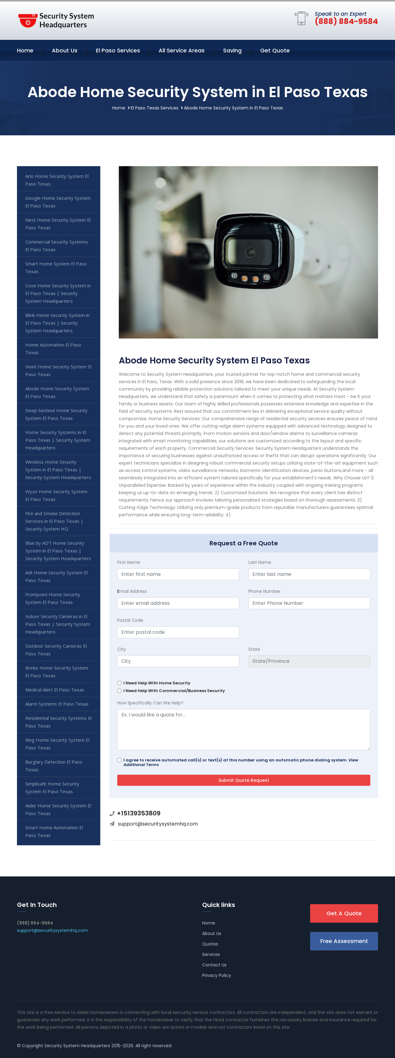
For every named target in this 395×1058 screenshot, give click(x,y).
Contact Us (214, 965)
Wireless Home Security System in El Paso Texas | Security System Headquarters (58, 469)
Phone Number (264, 591)
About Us (64, 50)
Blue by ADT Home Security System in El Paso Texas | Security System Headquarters (58, 550)
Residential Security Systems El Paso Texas (58, 722)
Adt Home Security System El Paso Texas (56, 576)
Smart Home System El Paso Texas (56, 267)
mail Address (132, 591)
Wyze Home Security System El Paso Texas (56, 495)
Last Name (259, 562)
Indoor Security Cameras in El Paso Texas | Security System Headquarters (57, 624)
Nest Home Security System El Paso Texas (58, 224)
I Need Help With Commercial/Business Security (174, 690)
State (254, 649)
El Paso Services (118, 50)
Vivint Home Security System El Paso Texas (58, 370)
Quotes (210, 944)
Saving (232, 50)
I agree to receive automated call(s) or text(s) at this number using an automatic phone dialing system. (240, 762)
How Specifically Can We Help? (150, 703)
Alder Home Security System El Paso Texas (58, 809)
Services (211, 954)
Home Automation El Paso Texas (53, 348)
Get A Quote (344, 913)
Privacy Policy (216, 975)
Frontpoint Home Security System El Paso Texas (52, 598)
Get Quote (275, 50)
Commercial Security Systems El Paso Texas (56, 245)
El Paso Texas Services (154, 108)
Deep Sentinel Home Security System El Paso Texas (56, 414)
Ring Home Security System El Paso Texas (57, 744)
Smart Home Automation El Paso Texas (54, 831)
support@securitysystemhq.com (158, 823)
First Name (128, 562)
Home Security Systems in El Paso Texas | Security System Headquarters (57, 440)
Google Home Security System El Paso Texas (58, 202)
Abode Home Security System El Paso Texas (57, 392)
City (121, 649)
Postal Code (130, 620)
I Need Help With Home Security (156, 683)
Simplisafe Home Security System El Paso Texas (52, 787)
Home (25, 50)
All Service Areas (182, 50)
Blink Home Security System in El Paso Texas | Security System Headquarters (57, 323)
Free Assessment (344, 941)
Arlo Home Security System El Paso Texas (57, 180)
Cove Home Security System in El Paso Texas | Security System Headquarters (58, 293)
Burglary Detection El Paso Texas (53, 766)
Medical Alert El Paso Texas (54, 690)
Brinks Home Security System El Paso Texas (56, 672)
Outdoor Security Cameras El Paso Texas (56, 650)
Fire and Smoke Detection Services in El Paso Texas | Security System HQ (54, 521)
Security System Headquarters (77, 1046)
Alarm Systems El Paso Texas (57, 704)
